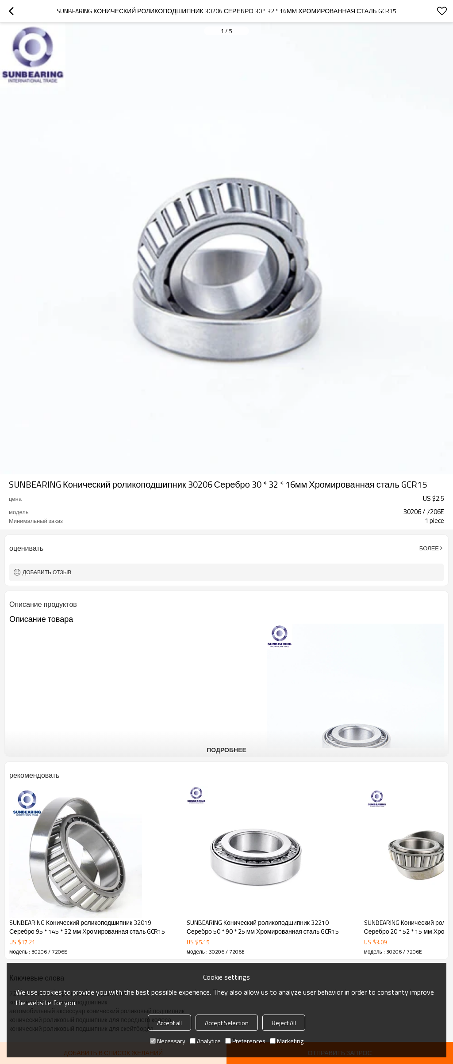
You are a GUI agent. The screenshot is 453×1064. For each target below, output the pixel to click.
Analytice (205, 1040)
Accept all (169, 1022)
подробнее (226, 749)
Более (429, 548)
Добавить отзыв (47, 572)
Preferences (245, 1040)
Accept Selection (227, 1022)
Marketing (286, 1040)
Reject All (284, 1022)
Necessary (167, 1040)
